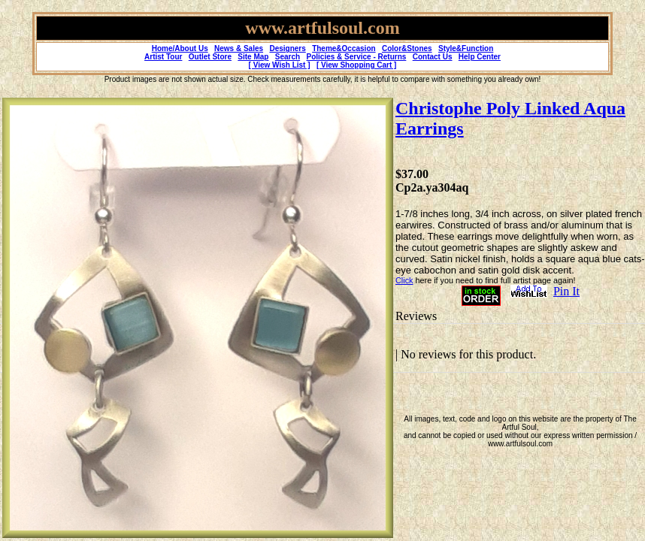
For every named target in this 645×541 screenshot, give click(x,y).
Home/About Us (180, 48)
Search (287, 57)
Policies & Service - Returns (357, 57)
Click (404, 280)
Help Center (480, 57)
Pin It (566, 291)
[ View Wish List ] (279, 65)
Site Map (253, 57)
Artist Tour (163, 57)
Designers (287, 48)
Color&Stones (407, 48)
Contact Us (433, 57)
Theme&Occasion (343, 48)
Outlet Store (210, 57)
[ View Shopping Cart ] (356, 65)
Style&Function (465, 48)
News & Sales (238, 48)
